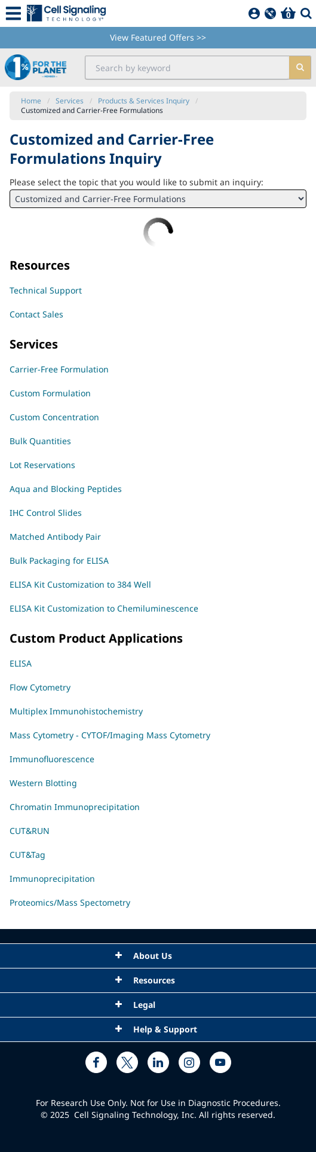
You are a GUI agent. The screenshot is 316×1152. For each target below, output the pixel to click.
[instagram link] (189, 1062)
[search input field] (187, 67)
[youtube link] (220, 1062)
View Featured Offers (158, 37)
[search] (300, 67)
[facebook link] (96, 1062)
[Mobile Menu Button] (13, 13)
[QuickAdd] (270, 13)
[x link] (127, 1062)
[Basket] (288, 13)
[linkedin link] (158, 1062)
